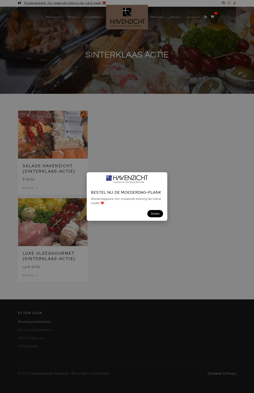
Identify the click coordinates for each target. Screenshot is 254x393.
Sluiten (155, 213)
